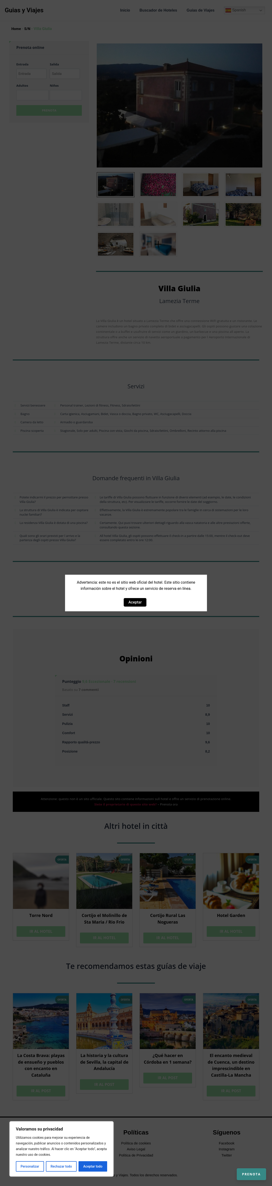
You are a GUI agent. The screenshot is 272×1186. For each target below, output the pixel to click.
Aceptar (135, 602)
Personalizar (30, 1166)
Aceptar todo (92, 1166)
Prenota (246, 1169)
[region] (61, 1149)
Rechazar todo (61, 1166)
